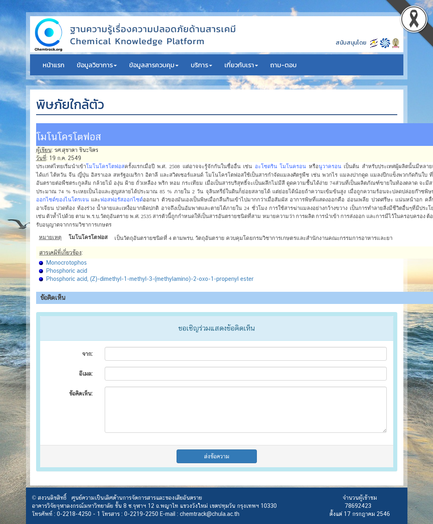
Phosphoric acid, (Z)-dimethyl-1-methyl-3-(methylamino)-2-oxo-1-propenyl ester (150, 279)
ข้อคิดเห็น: (81, 393)
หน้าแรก (54, 65)
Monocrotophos (66, 262)
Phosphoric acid (66, 270)
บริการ (201, 65)
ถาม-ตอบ (283, 65)
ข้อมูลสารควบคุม (154, 65)
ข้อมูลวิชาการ (97, 65)
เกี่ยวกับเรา (241, 65)
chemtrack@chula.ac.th (209, 514)
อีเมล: (86, 373)
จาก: (87, 354)
